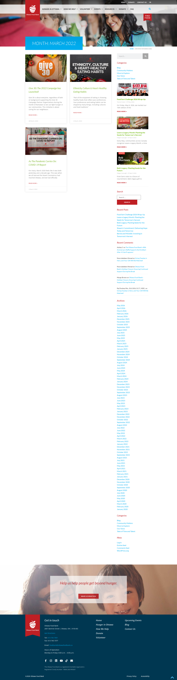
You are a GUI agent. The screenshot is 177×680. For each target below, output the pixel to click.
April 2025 (121, 341)
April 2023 (121, 406)
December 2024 (123, 352)
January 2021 (122, 477)
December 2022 (123, 414)
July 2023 (121, 398)
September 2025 (123, 327)
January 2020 (122, 509)
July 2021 (121, 460)
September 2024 (123, 360)
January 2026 (122, 316)
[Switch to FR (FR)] (150, 2)
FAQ (132, 9)
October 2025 (122, 324)
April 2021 (121, 468)
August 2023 (122, 395)
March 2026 (121, 311)
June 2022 (121, 430)
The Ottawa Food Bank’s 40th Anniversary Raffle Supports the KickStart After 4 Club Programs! (131, 249)
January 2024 (122, 381)
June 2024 (121, 368)
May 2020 (121, 498)
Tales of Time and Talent (126, 78)
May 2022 (121, 433)
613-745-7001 (53, 638)
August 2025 (122, 330)
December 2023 (123, 384)
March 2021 (121, 471)
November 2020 (123, 482)
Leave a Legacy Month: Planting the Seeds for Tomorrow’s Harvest (131, 133)
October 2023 (122, 390)
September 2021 (123, 455)
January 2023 (122, 411)
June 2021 (121, 463)
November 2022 (123, 417)
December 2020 (123, 479)
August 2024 (122, 362)
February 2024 (122, 379)
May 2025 (121, 338)
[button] (149, 9)
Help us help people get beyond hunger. (88, 583)
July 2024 (121, 365)
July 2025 (121, 333)
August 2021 (122, 458)
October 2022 (122, 419)
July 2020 (121, 493)
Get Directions (49, 633)
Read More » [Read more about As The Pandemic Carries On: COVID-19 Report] (33, 183)
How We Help (71, 9)
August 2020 (122, 490)
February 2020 (122, 506)
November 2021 (123, 449)
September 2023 (123, 392)
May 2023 (121, 403)
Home (132, 49)
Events (98, 9)
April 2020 (121, 501)
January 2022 (122, 444)
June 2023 (121, 400)
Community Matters (125, 70)
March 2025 (121, 343)
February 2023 (122, 409)
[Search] (145, 56)
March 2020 (121, 504)
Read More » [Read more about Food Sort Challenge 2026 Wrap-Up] (122, 111)
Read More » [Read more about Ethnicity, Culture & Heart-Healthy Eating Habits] (77, 112)
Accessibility (145, 676)
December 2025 (123, 319)
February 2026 (122, 313)
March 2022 (121, 438)
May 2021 (121, 466)
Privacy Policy (131, 676)
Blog (118, 68)
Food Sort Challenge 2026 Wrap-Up (131, 99)
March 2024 (121, 376)
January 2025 (122, 349)
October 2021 (122, 452)
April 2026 (121, 308)
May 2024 (121, 371)
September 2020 (123, 487)
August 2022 (122, 425)
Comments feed (123, 548)
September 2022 (123, 422)
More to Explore (123, 73)
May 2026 (121, 305)
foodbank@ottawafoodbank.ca (61, 645)
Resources (111, 9)
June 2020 (121, 496)
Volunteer (86, 9)
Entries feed (121, 545)
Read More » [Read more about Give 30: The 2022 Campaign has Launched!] (33, 115)
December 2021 (123, 447)
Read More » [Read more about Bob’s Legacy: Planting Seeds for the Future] (122, 183)
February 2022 (122, 441)
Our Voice (121, 76)
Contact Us (142, 2)
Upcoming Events (133, 620)
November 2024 (123, 354)
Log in (119, 542)
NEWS (123, 2)
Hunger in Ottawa (51, 9)
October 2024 (122, 357)
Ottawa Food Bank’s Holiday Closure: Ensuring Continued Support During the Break (132, 269)
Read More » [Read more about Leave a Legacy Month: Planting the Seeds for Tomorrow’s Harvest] (122, 147)
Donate (131, 2)
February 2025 (122, 346)
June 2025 (121, 335)
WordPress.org (123, 551)
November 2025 (123, 322)
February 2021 (122, 474)
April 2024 (121, 373)
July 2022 (121, 428)
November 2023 (123, 387)
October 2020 (122, 485)
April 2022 (121, 436)
